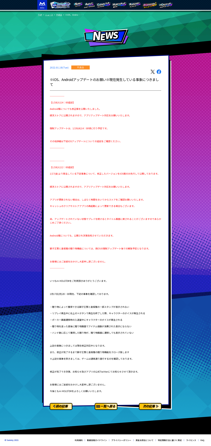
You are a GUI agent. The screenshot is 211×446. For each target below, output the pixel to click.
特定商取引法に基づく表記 (170, 440)
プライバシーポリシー (121, 440)
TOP (40, 14)
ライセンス (191, 440)
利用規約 (79, 440)
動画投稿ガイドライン (97, 440)
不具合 (59, 14)
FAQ (202, 440)
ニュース (49, 14)
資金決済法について (144, 440)
